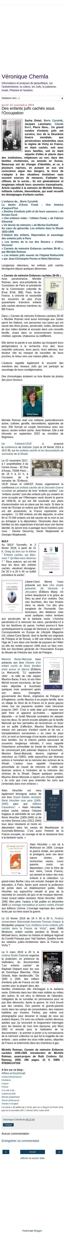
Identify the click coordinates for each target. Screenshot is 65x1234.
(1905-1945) (21, 800)
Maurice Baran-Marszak (17, 659)
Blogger (38, 1230)
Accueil (32, 1152)
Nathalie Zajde (30, 447)
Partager (8, 1125)
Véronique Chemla (25, 76)
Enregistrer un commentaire (20, 1140)
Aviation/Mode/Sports (12, 1077)
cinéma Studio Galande (15, 955)
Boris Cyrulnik (53, 120)
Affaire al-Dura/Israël (13, 1073)
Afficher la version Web (32, 1158)
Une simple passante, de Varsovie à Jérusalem (44, 588)
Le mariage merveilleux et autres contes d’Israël (35, 904)
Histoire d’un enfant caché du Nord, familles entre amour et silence (21, 666)
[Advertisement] (32, 37)
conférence (11, 447)
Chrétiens (6, 1080)
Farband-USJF (23, 443)
